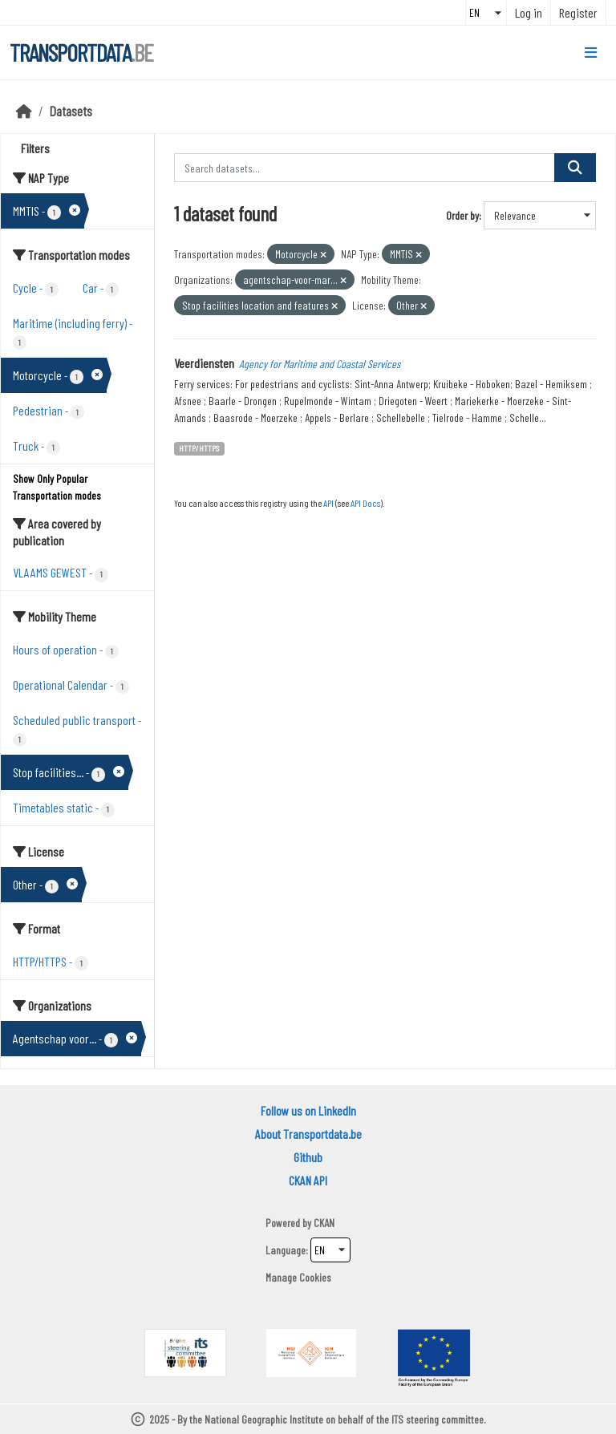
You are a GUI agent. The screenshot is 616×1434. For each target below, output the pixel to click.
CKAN (324, 1222)
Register (578, 12)
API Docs (365, 502)
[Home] (24, 111)
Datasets (71, 111)
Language (285, 1250)
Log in (528, 12)
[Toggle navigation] (590, 53)
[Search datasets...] (365, 167)
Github (308, 1157)
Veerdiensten (204, 363)
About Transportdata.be (308, 1133)
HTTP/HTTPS (199, 448)
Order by (462, 215)
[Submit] (575, 167)
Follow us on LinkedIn (308, 1110)
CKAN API (308, 1180)
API (328, 502)
